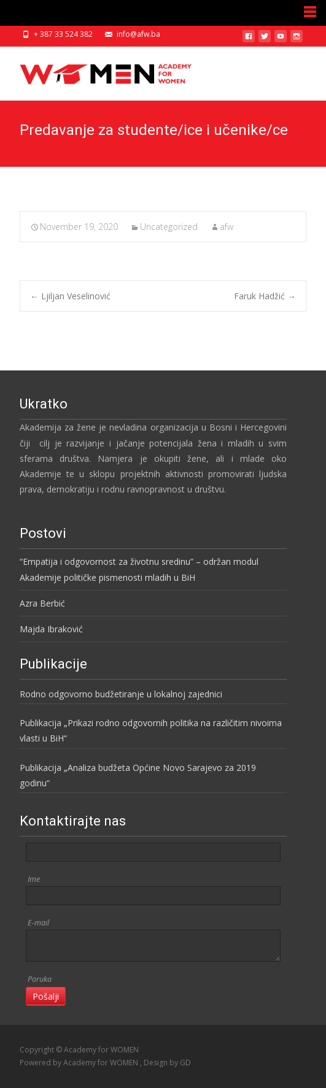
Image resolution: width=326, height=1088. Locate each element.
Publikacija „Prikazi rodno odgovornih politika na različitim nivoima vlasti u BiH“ (151, 730)
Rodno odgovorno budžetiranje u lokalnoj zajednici (121, 694)
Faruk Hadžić (265, 296)
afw (226, 226)
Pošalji (46, 996)
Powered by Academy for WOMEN (80, 1062)
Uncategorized (169, 226)
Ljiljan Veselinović (70, 296)
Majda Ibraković (51, 629)
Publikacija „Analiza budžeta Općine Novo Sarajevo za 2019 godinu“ (138, 775)
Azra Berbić (42, 603)
